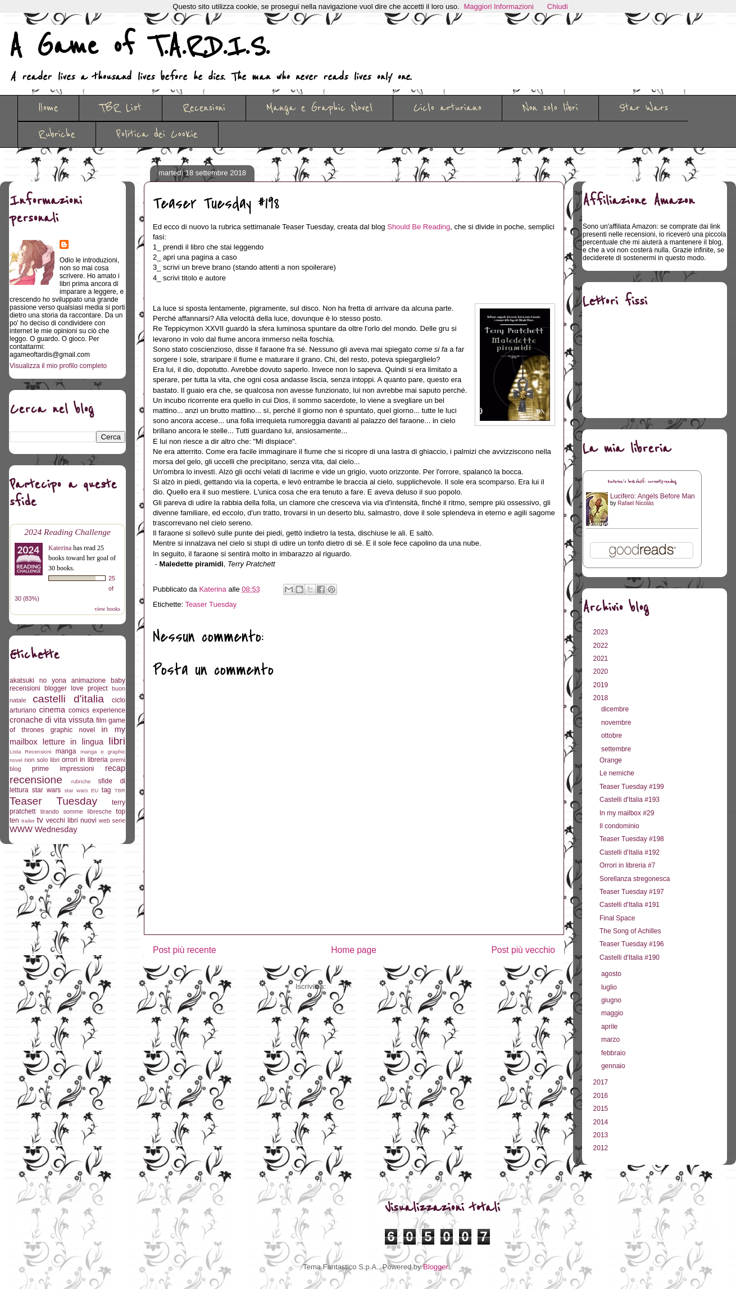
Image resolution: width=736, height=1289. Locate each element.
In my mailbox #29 (626, 813)
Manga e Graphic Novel (319, 108)
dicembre (616, 709)
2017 (601, 1082)
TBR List (120, 108)
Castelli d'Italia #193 (629, 800)
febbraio (614, 1053)
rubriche (81, 781)
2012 (601, 1148)
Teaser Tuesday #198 (631, 839)
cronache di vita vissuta (52, 719)
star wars (46, 790)
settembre (617, 749)
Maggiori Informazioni (499, 6)
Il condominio (619, 826)
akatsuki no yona (38, 680)
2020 (601, 671)
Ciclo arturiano (447, 108)
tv (40, 819)
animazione (88, 680)
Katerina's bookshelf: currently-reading (642, 481)
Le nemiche (616, 773)
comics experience (97, 710)
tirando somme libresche (76, 811)
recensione (36, 780)
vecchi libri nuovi (71, 820)
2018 (601, 698)
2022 (601, 646)
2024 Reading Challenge (67, 532)
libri (116, 741)
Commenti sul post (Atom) (370, 986)
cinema (52, 709)
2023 (601, 632)
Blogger (435, 1267)
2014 (601, 1122)
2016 (601, 1096)
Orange (610, 760)
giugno (612, 1000)
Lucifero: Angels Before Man (652, 496)
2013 (601, 1135)
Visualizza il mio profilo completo (58, 366)
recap (115, 768)
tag (106, 790)
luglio (610, 987)
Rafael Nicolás (635, 503)
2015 (601, 1109)
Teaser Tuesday (211, 604)
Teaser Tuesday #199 (631, 787)
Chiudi (557, 6)
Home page (353, 950)
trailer (28, 821)
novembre (617, 723)
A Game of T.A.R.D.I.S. (139, 46)
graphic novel (73, 730)
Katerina (59, 548)
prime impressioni (63, 769)
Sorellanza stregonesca (634, 879)
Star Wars (643, 108)
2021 (601, 658)
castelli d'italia (68, 699)
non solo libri (42, 759)
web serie (112, 820)
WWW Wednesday (43, 829)
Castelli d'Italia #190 (629, 957)
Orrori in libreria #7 (627, 865)
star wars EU (82, 790)
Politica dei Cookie (157, 134)
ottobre (612, 735)
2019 (601, 685)
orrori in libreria (85, 760)
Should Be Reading (418, 227)
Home (48, 108)
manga (66, 751)
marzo (611, 1039)
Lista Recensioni (31, 751)
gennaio (614, 1066)
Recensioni (204, 108)
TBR (120, 790)
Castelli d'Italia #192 (629, 852)
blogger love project (76, 688)
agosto (612, 974)
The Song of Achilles (630, 931)
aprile (610, 1027)
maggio (613, 1013)
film (101, 720)
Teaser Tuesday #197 (631, 892)
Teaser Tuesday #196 (631, 944)
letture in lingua (73, 741)
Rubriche (56, 134)
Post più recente (184, 950)
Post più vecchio (523, 950)
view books (107, 609)
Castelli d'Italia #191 (629, 905)
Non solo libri (550, 108)
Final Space (617, 918)
